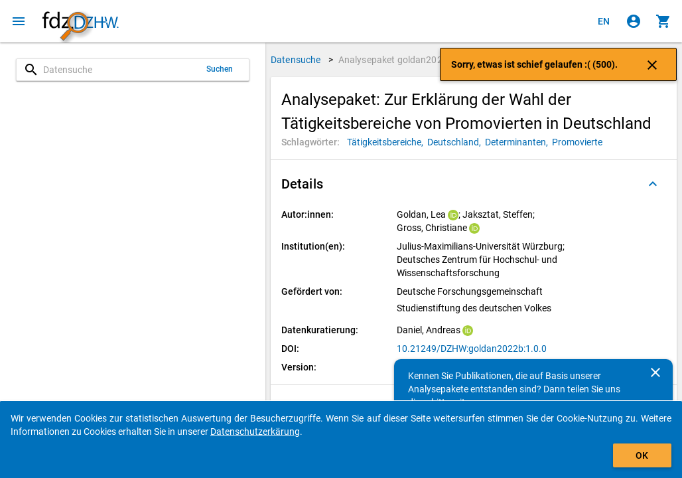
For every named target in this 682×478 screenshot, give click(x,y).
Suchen (220, 69)
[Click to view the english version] (603, 21)
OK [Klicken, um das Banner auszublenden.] (642, 455)
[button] (473, 184)
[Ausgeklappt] (653, 184)
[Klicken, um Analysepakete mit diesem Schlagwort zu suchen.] (387, 142)
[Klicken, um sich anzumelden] (633, 21)
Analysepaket (395, 59)
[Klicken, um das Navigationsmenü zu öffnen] (18, 21)
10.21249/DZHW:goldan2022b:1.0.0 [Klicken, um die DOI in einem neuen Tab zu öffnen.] (472, 348)
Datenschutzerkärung (255, 431)
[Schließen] (655, 372)
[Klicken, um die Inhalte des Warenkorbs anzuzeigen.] (663, 21)
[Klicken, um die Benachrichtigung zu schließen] (652, 64)
